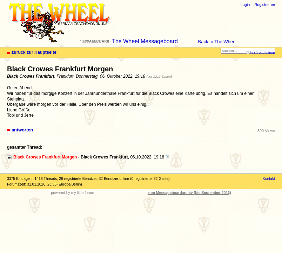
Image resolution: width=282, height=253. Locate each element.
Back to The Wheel (217, 41)
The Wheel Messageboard (145, 41)
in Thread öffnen (262, 52)
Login (245, 4)
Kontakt (269, 179)
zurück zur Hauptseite (34, 52)
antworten (22, 129)
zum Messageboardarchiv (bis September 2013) (189, 192)
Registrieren (264, 4)
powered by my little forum (72, 192)
